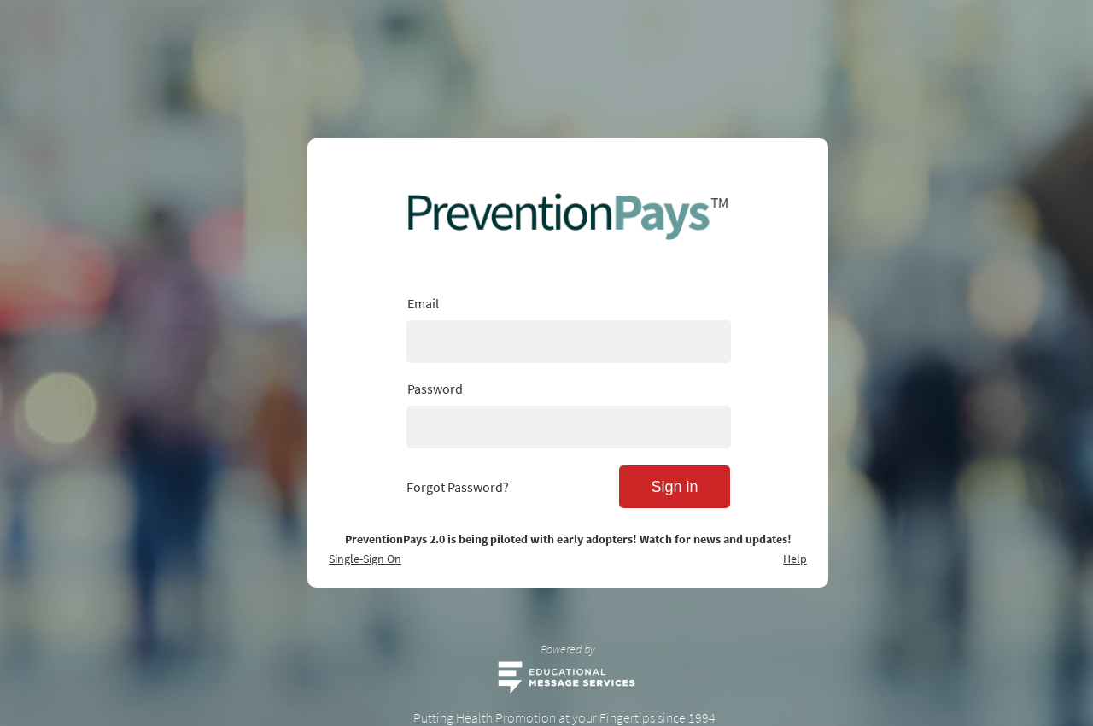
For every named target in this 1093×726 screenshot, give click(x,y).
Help (795, 558)
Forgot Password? (457, 486)
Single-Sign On (365, 558)
